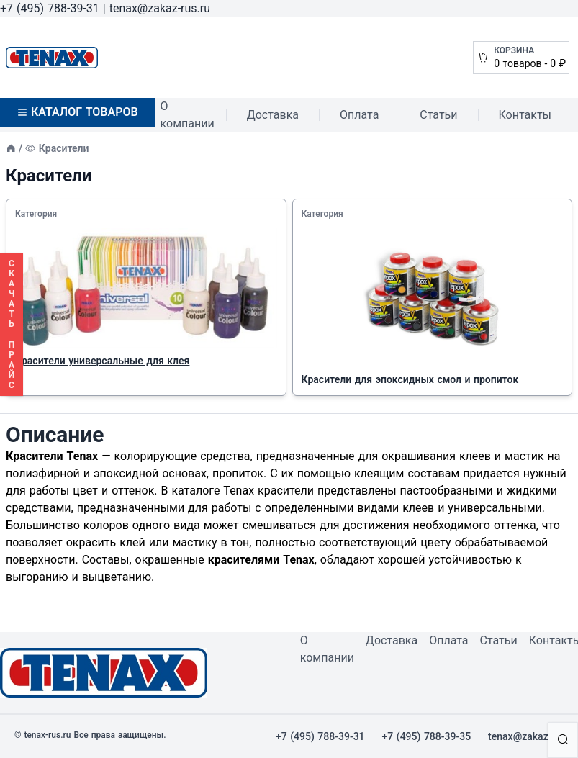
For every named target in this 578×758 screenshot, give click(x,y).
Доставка (273, 115)
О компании (188, 114)
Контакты (525, 115)
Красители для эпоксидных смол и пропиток (410, 379)
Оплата (359, 115)
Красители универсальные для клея (102, 360)
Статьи (438, 115)
